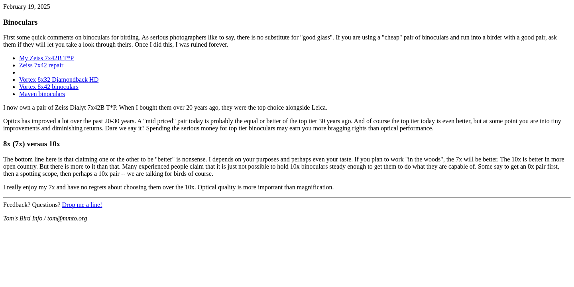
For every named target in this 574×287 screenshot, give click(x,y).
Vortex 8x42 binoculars (49, 86)
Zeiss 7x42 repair (41, 65)
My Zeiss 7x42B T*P (46, 58)
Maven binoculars (42, 93)
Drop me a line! (82, 204)
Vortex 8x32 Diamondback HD (58, 79)
